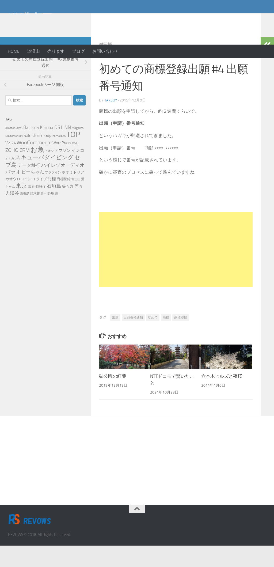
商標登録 (180, 339)
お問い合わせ (105, 51)
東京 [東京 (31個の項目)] (21, 207)
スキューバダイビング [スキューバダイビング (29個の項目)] (44, 179)
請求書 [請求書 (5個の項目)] (35, 215)
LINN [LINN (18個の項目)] (66, 149)
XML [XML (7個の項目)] (75, 164)
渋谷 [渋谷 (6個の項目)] (31, 208)
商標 (166, 339)
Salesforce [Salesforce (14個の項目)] (34, 157)
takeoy (110, 121)
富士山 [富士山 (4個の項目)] (75, 200)
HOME (14, 51)
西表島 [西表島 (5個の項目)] (24, 215)
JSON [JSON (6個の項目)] (35, 149)
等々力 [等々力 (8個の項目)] (67, 208)
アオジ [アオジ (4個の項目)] (49, 172)
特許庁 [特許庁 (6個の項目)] (41, 208)
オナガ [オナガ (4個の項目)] (9, 180)
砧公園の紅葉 (112, 397)
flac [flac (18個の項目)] (27, 149)
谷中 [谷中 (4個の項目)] (44, 215)
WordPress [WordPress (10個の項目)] (61, 164)
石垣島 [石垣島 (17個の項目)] (54, 207)
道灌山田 (30, 18)
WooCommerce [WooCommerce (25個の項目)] (34, 164)
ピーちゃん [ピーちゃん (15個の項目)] (32, 193)
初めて (153, 339)
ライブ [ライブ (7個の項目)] (41, 200)
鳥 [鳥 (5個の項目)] (56, 215)
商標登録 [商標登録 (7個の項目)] (64, 200)
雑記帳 (105, 66)
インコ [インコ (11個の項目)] (77, 171)
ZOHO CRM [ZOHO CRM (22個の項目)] (17, 171)
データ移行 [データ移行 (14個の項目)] (29, 186)
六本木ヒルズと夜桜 (221, 397)
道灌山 (33, 51)
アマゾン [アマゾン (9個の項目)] (63, 172)
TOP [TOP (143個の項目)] (73, 156)
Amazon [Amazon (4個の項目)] (10, 149)
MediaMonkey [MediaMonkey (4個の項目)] (14, 157)
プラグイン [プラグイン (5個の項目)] (53, 194)
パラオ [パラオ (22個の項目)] (13, 193)
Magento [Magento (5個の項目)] (77, 149)
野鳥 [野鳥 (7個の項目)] (50, 215)
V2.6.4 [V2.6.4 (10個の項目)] (10, 164)
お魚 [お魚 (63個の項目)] (37, 171)
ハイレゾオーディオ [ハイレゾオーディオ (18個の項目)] (63, 187)
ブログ (78, 51)
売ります (55, 51)
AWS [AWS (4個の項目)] (19, 149)
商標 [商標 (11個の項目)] (51, 200)
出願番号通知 (133, 339)
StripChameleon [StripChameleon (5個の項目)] (55, 157)
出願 (115, 339)
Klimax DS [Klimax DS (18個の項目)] (50, 149)
